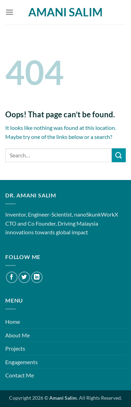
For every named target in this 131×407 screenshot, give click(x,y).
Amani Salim (65, 12)
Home (12, 321)
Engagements (21, 362)
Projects (15, 348)
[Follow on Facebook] (11, 277)
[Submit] (119, 155)
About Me (17, 335)
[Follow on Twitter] (24, 277)
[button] (9, 12)
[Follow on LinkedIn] (37, 277)
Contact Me (19, 375)
